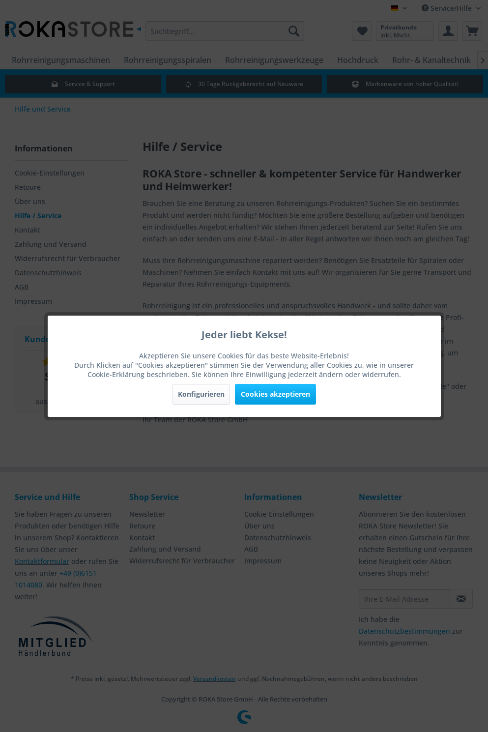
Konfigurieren (201, 394)
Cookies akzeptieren (275, 394)
